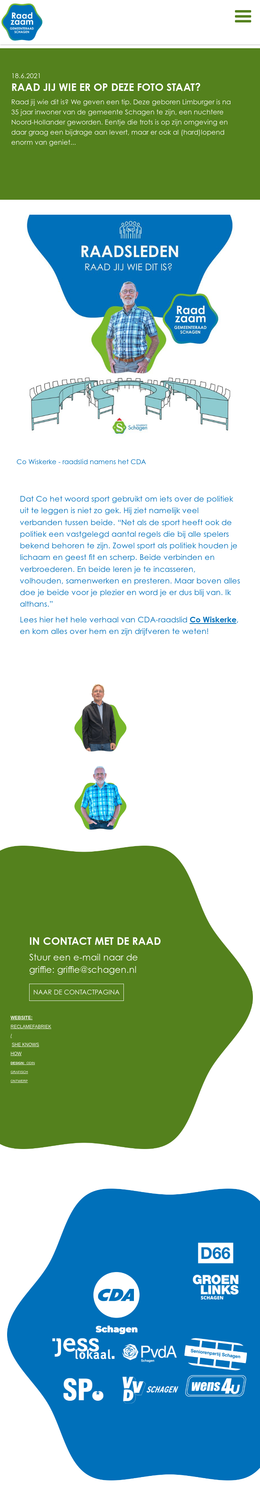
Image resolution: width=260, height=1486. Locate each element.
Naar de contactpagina (76, 992)
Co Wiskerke (213, 619)
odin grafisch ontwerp (22, 1072)
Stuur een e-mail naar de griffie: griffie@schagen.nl (83, 963)
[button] (243, 17)
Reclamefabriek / (30, 1026)
